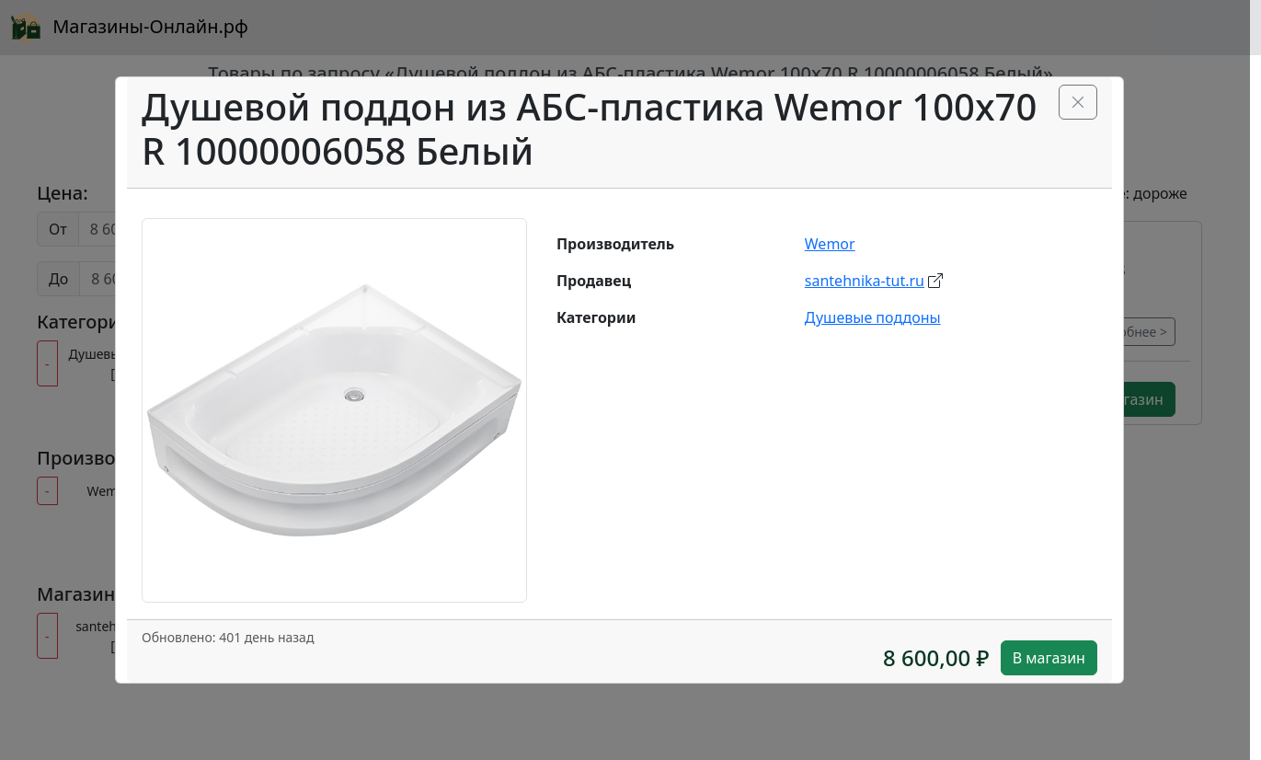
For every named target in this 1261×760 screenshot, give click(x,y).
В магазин (1049, 658)
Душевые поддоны (873, 317)
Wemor (830, 244)
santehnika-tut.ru (864, 281)
